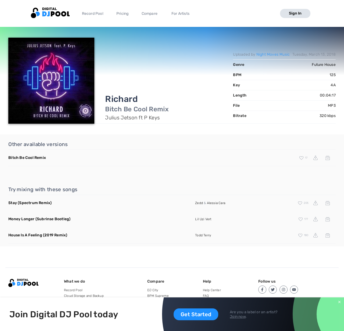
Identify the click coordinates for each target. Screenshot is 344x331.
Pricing (122, 13)
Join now (238, 316)
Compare (149, 13)
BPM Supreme (158, 296)
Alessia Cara (216, 203)
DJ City (152, 290)
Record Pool (92, 13)
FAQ (206, 296)
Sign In (295, 13)
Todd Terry (203, 235)
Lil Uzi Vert (203, 219)
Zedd (199, 203)
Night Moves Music (273, 54)
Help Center (212, 290)
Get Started (196, 314)
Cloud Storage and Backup (84, 296)
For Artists (180, 13)
